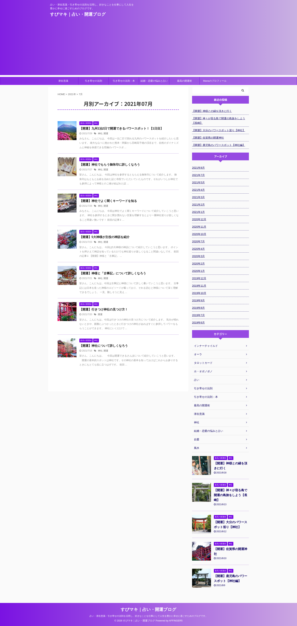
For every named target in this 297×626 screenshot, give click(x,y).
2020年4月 (198, 248)
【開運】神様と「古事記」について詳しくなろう (112, 273)
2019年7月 (198, 315)
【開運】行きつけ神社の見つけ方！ (103, 309)
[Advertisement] (148, 48)
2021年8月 (198, 167)
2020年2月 (198, 263)
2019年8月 (198, 307)
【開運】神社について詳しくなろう (103, 345)
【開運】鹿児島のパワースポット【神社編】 (218, 145)
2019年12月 (199, 278)
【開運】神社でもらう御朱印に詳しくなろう (109, 164)
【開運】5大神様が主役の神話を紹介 (104, 237)
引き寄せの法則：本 (124, 80)
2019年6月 (198, 322)
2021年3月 (198, 197)
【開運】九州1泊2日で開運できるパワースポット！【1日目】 (121, 128)
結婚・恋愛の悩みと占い (154, 80)
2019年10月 (199, 293)
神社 (100, 133)
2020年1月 (198, 270)
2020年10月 (199, 234)
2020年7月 (198, 241)
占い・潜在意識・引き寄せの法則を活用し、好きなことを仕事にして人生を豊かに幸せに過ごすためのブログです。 (148, 616)
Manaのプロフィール (215, 80)
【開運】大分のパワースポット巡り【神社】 (218, 130)
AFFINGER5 (176, 620)
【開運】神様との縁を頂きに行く (212, 110)
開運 (106, 133)
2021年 (72, 94)
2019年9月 (198, 300)
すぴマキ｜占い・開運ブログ (78, 14)
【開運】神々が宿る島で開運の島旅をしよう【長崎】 (218, 120)
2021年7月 (198, 175)
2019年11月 (199, 285)
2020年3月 (198, 256)
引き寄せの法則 (93, 80)
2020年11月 (199, 226)
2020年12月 (199, 219)
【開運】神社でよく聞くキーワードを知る (108, 200)
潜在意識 (63, 80)
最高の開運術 (184, 80)
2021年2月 (198, 204)
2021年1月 (198, 211)
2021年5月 (198, 182)
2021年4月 (198, 189)
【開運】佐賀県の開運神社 (208, 137)
